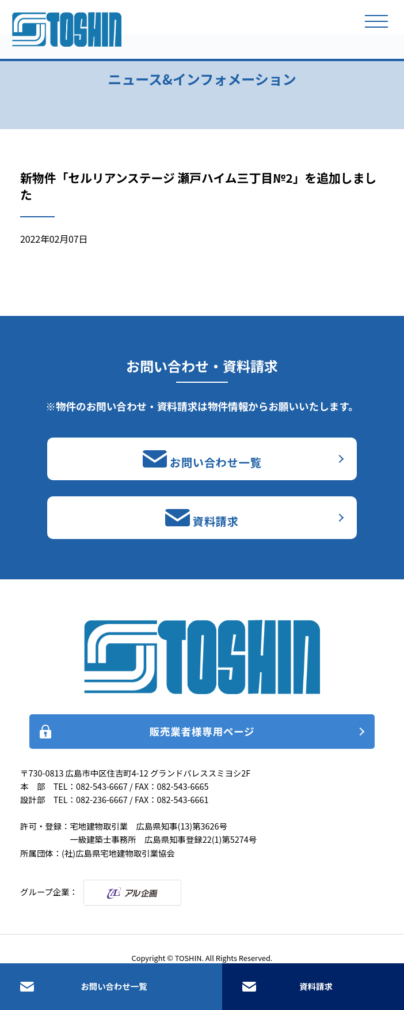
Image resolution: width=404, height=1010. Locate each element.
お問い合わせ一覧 (114, 986)
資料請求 (316, 986)
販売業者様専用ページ (202, 731)
